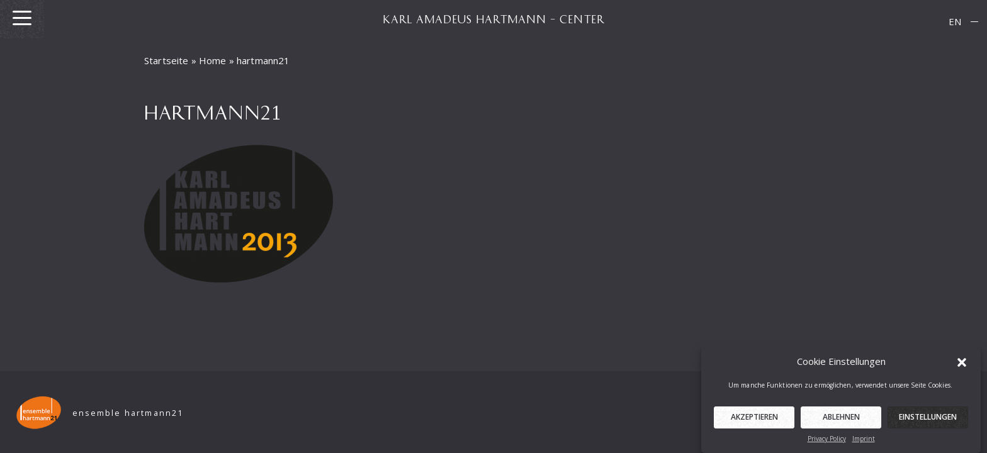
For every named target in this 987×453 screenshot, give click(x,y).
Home (213, 60)
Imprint (863, 441)
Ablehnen (841, 420)
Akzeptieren (754, 420)
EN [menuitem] (955, 21)
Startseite (166, 60)
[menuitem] (955, 21)
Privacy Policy (827, 441)
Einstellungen (928, 420)
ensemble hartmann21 (128, 413)
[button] (962, 364)
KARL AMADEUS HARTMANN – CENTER (493, 19)
